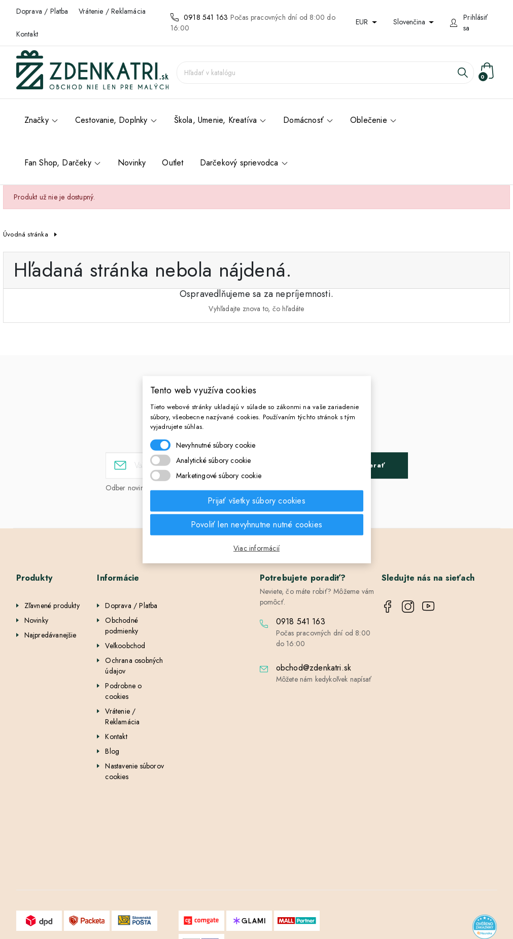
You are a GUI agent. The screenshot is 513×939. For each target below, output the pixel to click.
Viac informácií (256, 548)
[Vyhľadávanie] (325, 72)
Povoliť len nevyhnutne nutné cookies (256, 524)
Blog (112, 751)
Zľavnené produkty (52, 605)
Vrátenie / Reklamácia (112, 11)
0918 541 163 (206, 17)
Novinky (36, 620)
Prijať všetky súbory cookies (256, 500)
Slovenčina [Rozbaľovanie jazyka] (410, 22)
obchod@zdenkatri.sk (314, 668)
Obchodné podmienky (121, 625)
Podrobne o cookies (123, 691)
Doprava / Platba (42, 11)
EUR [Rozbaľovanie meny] (363, 22)
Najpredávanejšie (50, 635)
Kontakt (27, 34)
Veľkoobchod (125, 646)
